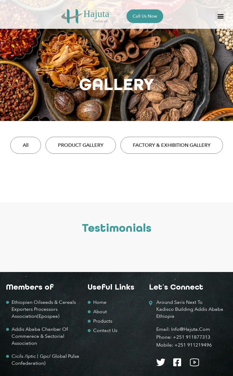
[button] (220, 16)
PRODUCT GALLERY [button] (80, 145)
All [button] (26, 145)
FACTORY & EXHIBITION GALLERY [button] (172, 145)
